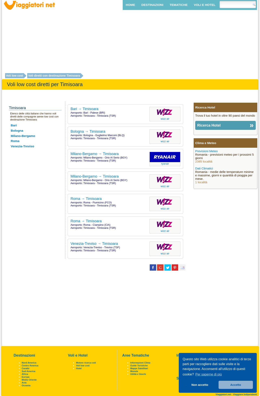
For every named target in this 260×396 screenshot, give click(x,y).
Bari (14, 125)
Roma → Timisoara (86, 199)
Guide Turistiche (139, 365)
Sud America (28, 371)
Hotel (79, 368)
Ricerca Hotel (209, 125)
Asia (24, 382)
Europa (25, 377)
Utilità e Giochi (138, 374)
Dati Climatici (204, 168)
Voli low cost (14, 75)
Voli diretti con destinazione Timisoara (54, 75)
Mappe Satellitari (139, 368)
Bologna (17, 130)
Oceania (26, 385)
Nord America (29, 362)
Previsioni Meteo (206, 151)
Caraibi (25, 368)
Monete (134, 371)
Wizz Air (165, 118)
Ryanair (165, 163)
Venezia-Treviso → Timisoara (94, 244)
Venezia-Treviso (22, 146)
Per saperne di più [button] (208, 374)
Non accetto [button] (200, 384)
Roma (15, 141)
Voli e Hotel (205, 5)
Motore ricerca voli (86, 362)
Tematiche (178, 5)
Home (130, 5)
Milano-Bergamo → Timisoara (94, 154)
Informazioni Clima (140, 362)
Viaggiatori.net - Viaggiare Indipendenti (236, 394)
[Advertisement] (130, 42)
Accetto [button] (235, 384)
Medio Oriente (29, 380)
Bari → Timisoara (84, 109)
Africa (25, 374)
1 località (201, 182)
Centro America (30, 365)
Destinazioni (152, 5)
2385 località (203, 161)
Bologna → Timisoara (87, 131)
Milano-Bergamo (23, 136)
